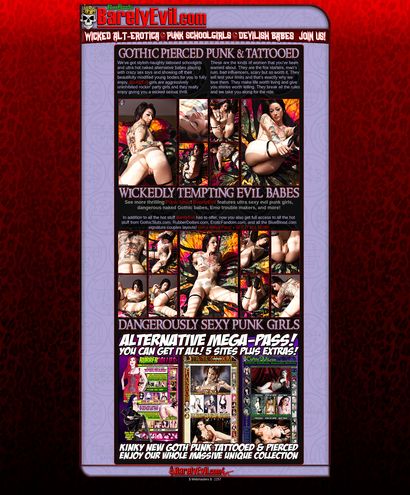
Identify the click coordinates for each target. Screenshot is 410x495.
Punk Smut (178, 202)
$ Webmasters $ (200, 479)
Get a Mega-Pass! (215, 227)
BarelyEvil (138, 82)
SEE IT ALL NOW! (252, 227)
